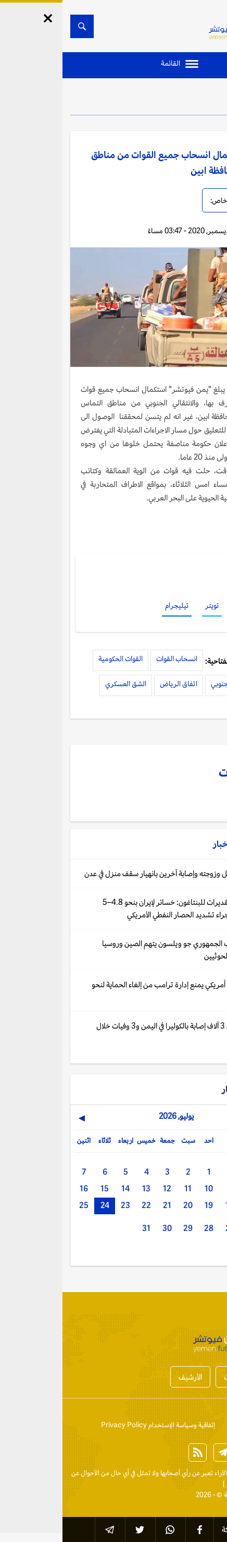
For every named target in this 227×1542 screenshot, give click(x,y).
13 (84, 1188)
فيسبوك (184, 605)
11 (125, 1188)
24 (42, 1205)
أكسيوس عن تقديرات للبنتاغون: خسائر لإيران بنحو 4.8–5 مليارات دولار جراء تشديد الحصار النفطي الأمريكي (123, 908)
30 (104, 1228)
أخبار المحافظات (184, 1377)
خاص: (156, 200)
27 (167, 1228)
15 (42, 1188)
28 (146, 1228)
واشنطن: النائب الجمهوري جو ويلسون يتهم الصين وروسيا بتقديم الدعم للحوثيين (123, 949)
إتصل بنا (208, 1424)
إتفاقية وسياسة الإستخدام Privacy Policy (96, 1424)
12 (104, 1188)
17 (188, 1205)
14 (63, 1188)
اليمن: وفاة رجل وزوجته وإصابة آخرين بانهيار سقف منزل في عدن (114, 873)
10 (146, 1188)
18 (167, 1205)
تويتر (149, 605)
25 (21, 1205)
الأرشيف (128, 1377)
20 (125, 1205)
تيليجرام (114, 605)
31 (84, 1228)
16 (21, 1188)
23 (63, 1205)
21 (104, 1205)
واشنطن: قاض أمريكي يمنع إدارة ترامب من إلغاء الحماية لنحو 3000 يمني (117, 990)
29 (125, 1228)
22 (84, 1205)
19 (146, 1205)
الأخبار (191, 99)
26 (188, 1228)
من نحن (175, 1424)
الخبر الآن (207, 1472)
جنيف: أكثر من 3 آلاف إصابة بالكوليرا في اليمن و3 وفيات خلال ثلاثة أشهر (120, 1032)
